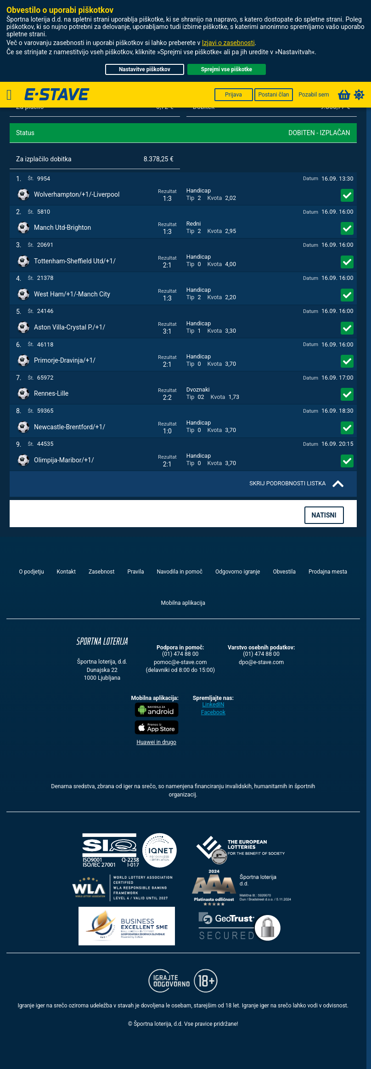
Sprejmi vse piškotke (226, 69)
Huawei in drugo (156, 742)
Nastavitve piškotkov (144, 69)
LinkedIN (213, 704)
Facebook (213, 712)
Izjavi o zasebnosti (228, 42)
